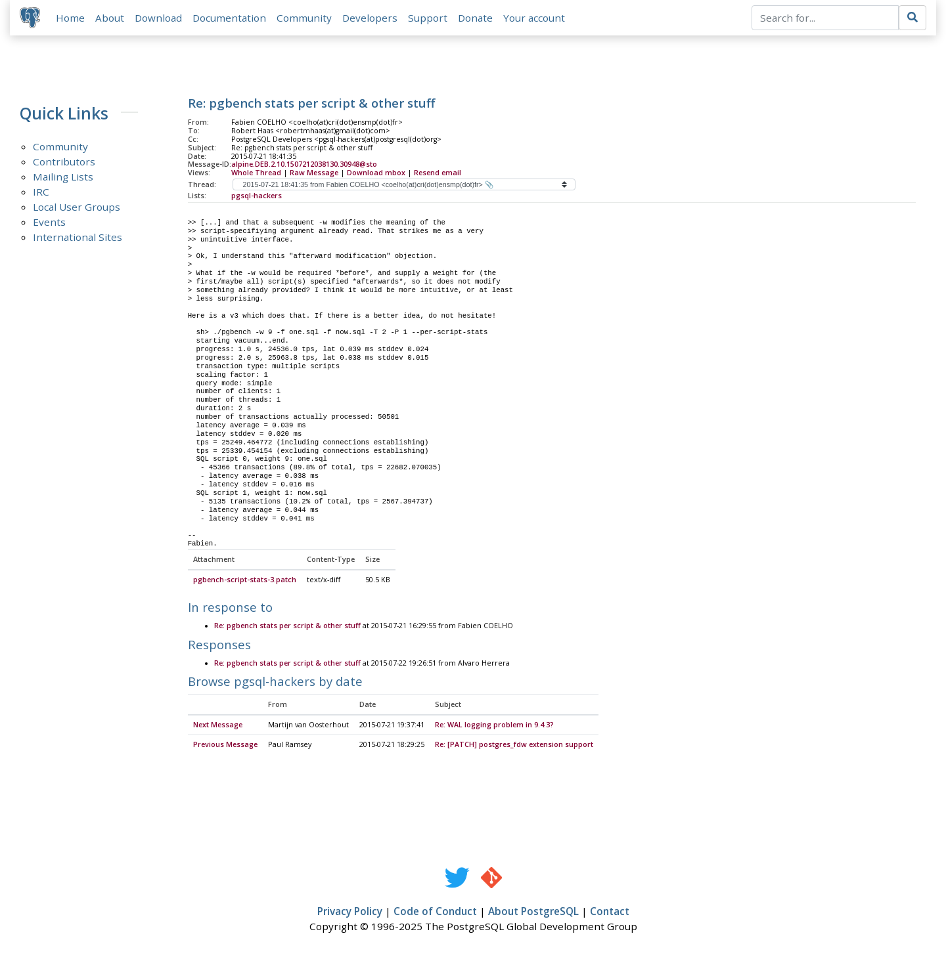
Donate (476, 17)
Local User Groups (76, 207)
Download (159, 17)
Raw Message (314, 173)
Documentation (230, 17)
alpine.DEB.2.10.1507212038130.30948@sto (304, 164)
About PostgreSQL (533, 912)
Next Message (217, 726)
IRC (41, 192)
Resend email (437, 173)
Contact (609, 912)
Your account (535, 17)
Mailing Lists (63, 177)
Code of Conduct (435, 912)
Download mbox (376, 173)
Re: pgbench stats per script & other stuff (287, 626)
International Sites (77, 237)
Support (428, 17)
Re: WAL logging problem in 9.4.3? (494, 726)
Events (49, 222)
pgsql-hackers (256, 196)
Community (304, 17)
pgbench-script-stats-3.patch (244, 581)
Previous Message (225, 745)
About (110, 17)
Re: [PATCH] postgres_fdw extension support (514, 745)
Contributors (64, 162)
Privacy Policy (349, 912)
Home (70, 17)
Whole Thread (256, 173)
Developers (370, 17)
